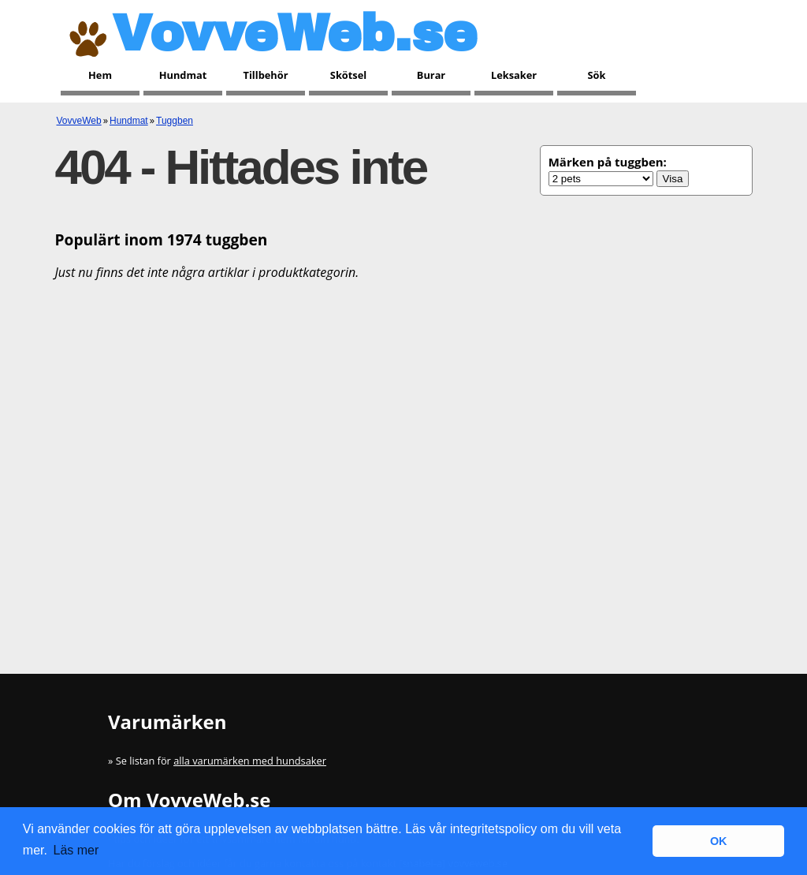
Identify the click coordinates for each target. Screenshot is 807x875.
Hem (100, 75)
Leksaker (514, 75)
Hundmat (183, 75)
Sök (597, 75)
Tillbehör (266, 75)
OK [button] (718, 841)
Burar (431, 75)
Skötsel (348, 75)
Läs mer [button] (76, 850)
